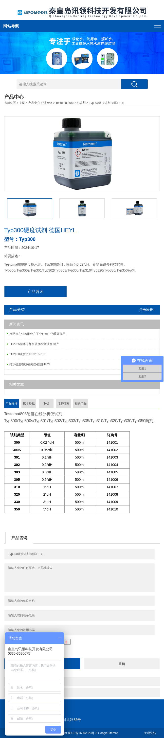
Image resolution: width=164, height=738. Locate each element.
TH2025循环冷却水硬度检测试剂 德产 (34, 344)
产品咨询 (35, 291)
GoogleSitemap (108, 733)
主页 (22, 103)
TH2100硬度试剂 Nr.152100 (27, 354)
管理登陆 (150, 733)
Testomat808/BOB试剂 (71, 103)
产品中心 (34, 103)
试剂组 (47, 103)
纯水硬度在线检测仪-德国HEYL (30, 364)
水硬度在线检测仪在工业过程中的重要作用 (37, 334)
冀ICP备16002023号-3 (82, 733)
